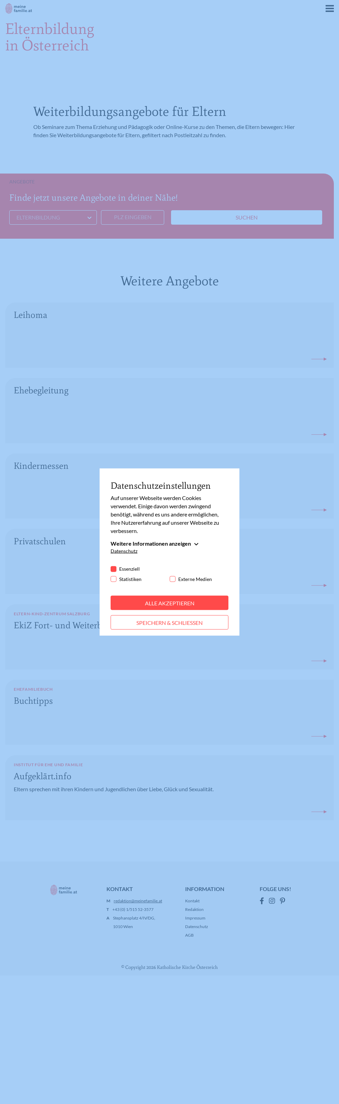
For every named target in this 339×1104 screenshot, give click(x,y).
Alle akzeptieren (169, 603)
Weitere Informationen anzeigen (151, 543)
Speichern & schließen (169, 622)
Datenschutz (124, 551)
